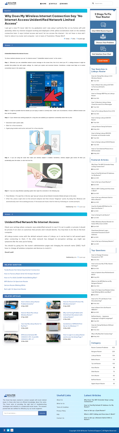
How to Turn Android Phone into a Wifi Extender (103, 151)
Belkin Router (95, 359)
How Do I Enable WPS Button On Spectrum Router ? (103, 208)
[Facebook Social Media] (4, 430)
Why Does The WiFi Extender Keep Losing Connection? (103, 167)
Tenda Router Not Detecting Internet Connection (22, 270)
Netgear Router (96, 351)
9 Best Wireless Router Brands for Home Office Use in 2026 (103, 224)
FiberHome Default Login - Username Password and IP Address (103, 234)
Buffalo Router (96, 379)
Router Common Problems (99, 347)
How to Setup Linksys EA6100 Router (103, 120)
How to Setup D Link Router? (100, 216)
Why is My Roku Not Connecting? (102, 335)
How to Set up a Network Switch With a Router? (103, 200)
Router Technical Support (92, 431)
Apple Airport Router (98, 383)
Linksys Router (96, 355)
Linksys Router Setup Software (101, 128)
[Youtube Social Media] (12, 430)
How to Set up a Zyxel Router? (101, 183)
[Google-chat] (103, 37)
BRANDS (64, 4)
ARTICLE (53, 4)
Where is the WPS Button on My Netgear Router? (103, 283)
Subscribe (42, 413)
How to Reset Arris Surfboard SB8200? (103, 310)
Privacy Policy (61, 411)
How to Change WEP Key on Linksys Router (103, 96)
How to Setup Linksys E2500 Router (103, 143)
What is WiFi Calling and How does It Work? (103, 191)
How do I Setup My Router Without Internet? (103, 327)
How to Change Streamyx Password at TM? (103, 257)
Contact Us (60, 418)
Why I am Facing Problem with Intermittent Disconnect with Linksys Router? (73, 314)
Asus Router (95, 367)
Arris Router (95, 375)
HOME (43, 4)
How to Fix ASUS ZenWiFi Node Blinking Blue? (20, 277)
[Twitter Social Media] (8, 430)
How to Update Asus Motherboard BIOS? (103, 275)
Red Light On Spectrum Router (15, 288)
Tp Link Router (96, 363)
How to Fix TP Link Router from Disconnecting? (103, 301)
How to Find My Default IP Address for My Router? (103, 175)
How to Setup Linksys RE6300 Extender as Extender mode (103, 135)
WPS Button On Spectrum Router (16, 281)
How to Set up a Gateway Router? (102, 242)
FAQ (58, 414)
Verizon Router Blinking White (14, 285)
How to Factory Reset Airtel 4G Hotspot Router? (22, 274)
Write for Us (60, 403)
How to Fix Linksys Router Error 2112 (103, 112)
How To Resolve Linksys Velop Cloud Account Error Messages (103, 104)
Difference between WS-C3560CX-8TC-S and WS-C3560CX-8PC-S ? (30, 336)
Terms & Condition (63, 407)
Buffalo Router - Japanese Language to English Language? (103, 318)
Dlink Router (95, 371)
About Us (60, 400)
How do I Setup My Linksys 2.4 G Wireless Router (103, 78)
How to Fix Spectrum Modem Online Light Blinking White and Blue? (103, 292)
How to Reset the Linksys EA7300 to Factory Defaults (103, 87)
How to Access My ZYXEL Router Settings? (103, 266)
